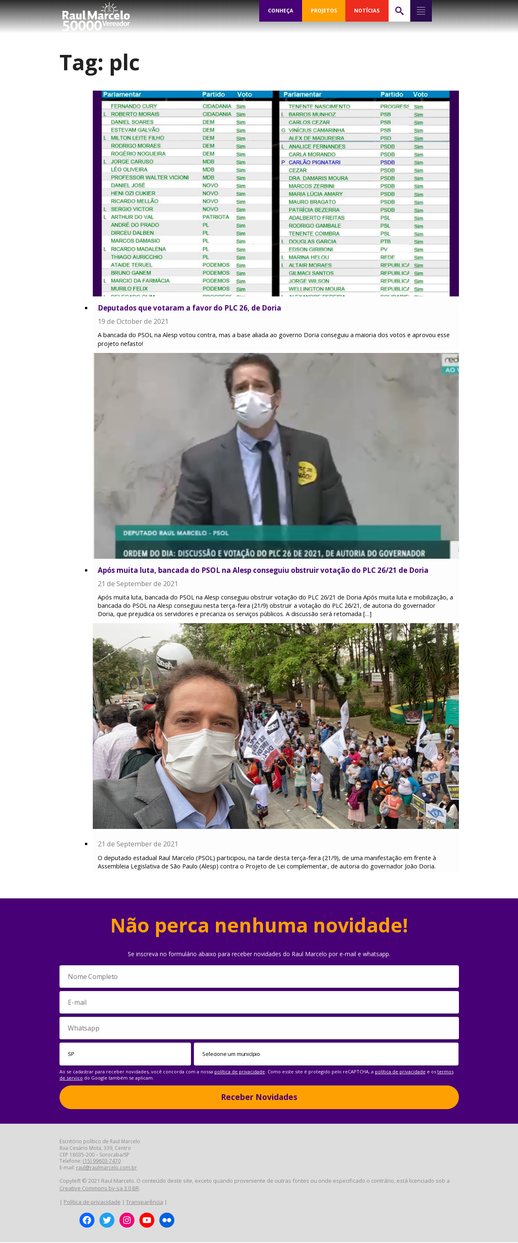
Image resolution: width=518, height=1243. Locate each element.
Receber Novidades (259, 1098)
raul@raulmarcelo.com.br (106, 1168)
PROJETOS (324, 11)
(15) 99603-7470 (102, 1161)
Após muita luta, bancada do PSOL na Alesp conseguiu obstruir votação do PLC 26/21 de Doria (263, 570)
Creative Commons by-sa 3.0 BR (99, 1189)
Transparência (144, 1202)
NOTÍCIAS (366, 11)
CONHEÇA (280, 11)
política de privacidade (239, 1072)
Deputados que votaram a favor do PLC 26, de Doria (189, 308)
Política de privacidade (92, 1202)
